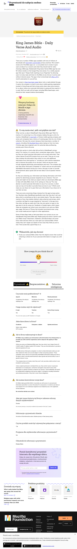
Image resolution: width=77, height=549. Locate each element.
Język (60, 523)
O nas (68, 3)
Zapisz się (53, 467)
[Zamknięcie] (75, 534)
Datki (72, 3)
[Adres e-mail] (33, 468)
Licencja (38, 516)
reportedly (33, 137)
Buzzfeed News (34, 143)
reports (18, 143)
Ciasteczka (50, 524)
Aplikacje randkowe (33, 9)
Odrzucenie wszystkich (33, 546)
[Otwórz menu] (5, 3)
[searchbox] (62, 9)
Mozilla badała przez (34, 54)
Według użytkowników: (31, 57)
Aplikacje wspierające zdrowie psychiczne (25, 36)
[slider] (38, 262)
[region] (38, 541)
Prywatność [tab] (21, 284)
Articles (62, 3)
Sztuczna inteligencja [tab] (56, 285)
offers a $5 (54, 77)
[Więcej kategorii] (46, 9)
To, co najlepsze (21, 9)
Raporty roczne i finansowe (39, 521)
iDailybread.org (20, 51)
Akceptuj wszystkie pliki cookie (13, 545)
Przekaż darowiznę (24, 123)
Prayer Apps (38, 36)
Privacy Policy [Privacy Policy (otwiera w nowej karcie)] (19, 444)
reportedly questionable (33, 63)
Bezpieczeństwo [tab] (39, 284)
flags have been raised (31, 82)
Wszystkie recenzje (9, 9)
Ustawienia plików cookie (48, 546)
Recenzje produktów (53, 3)
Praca (48, 516)
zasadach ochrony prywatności (33, 473)
